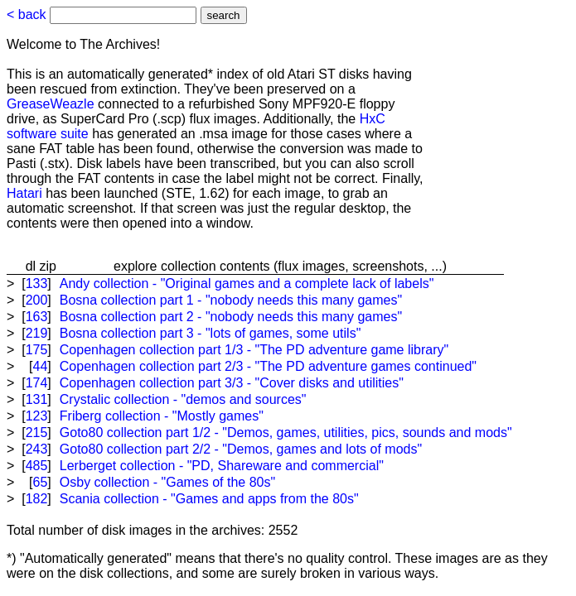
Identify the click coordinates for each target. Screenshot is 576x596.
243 (37, 449)
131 (37, 399)
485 (37, 466)
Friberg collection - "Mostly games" (162, 416)
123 (37, 416)
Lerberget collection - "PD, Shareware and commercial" (222, 466)
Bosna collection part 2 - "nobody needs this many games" (231, 317)
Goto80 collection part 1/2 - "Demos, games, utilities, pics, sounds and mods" (286, 432)
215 (37, 432)
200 (37, 300)
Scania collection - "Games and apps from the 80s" (209, 499)
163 (37, 317)
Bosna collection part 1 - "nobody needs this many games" (231, 300)
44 (40, 366)
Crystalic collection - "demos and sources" (183, 399)
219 (37, 333)
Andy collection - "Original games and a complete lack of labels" (247, 283)
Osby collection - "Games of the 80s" (167, 482)
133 (37, 283)
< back (26, 14)
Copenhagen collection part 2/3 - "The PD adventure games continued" (268, 366)
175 (37, 350)
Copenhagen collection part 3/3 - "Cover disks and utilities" (232, 383)
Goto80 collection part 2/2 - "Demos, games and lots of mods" (241, 449)
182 (37, 499)
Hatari (24, 193)
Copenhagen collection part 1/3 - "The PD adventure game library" (254, 350)
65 (40, 482)
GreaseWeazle (50, 104)
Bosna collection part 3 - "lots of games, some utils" (210, 333)
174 (37, 383)
